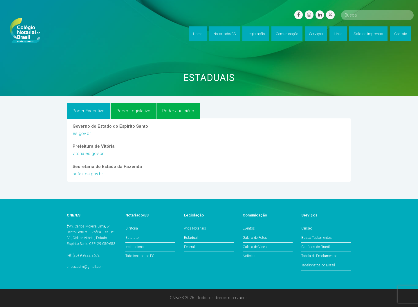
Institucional (135, 247)
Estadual (191, 238)
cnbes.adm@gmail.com (85, 267)
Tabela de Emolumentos (319, 256)
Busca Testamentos (316, 238)
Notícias (249, 256)
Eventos (249, 228)
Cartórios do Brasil (315, 247)
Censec (306, 228)
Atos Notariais (195, 228)
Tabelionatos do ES (139, 256)
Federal (189, 247)
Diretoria (131, 228)
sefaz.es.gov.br (88, 173)
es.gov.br (82, 133)
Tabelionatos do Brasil (318, 265)
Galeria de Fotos (255, 238)
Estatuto (131, 238)
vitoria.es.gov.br (88, 153)
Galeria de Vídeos (256, 247)
